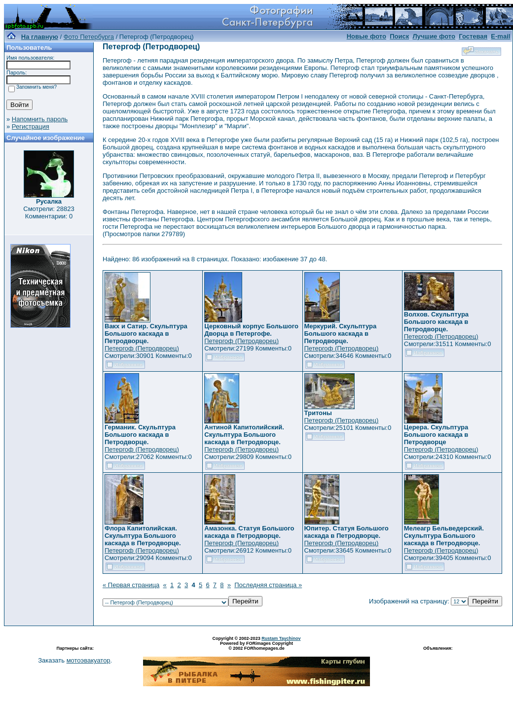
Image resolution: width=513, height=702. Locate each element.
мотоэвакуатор (88, 660)
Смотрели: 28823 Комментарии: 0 (48, 212)
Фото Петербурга (89, 36)
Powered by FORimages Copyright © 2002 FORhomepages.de (256, 646)
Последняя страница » (268, 585)
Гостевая (473, 36)
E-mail (500, 36)
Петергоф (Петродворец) (142, 348)
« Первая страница (131, 585)
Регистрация (30, 126)
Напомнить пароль (40, 119)
